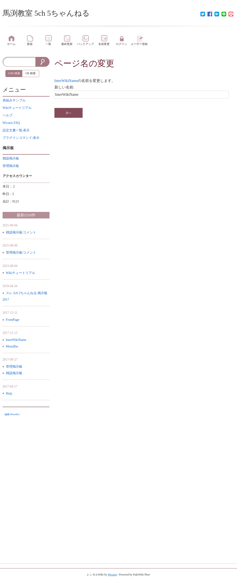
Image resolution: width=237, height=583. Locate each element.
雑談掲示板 (14, 373)
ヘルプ (7, 115)
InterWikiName (66, 81)
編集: (12, 414)
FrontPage (12, 319)
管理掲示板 (14, 366)
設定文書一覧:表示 (16, 130)
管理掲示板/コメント (21, 252)
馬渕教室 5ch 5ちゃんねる (46, 13)
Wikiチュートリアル (20, 273)
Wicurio (112, 574)
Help (9, 393)
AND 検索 (14, 73)
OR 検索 (30, 73)
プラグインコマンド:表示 (21, 138)
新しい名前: (64, 87)
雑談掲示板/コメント (21, 232)
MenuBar (12, 346)
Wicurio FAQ (11, 123)
